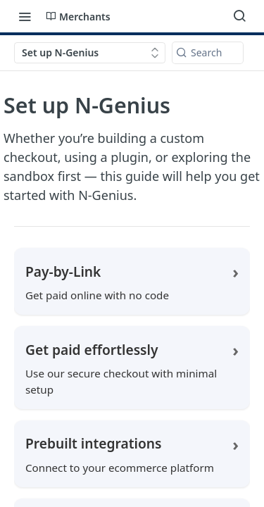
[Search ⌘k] (239, 16)
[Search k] (207, 52)
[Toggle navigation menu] (24, 16)
